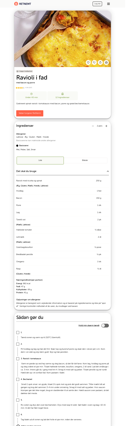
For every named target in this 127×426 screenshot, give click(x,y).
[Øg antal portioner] (106, 126)
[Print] (106, 62)
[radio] (40, 160)
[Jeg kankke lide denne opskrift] (94, 62)
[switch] (105, 325)
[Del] (100, 62)
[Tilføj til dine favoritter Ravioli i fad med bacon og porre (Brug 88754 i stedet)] (88, 62)
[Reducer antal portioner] (92, 126)
